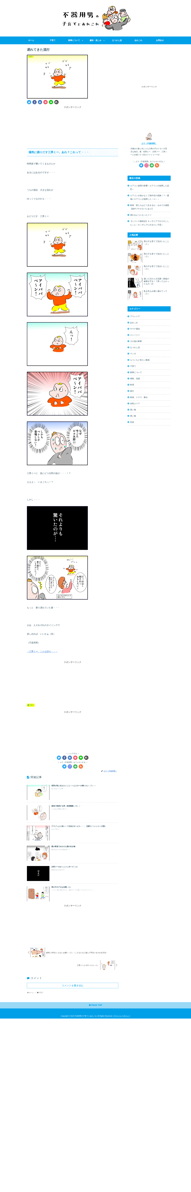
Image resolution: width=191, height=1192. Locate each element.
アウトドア (135, 316)
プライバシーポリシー (121, 1016)
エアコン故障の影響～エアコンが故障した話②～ (149, 187)
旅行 (132, 391)
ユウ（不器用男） (149, 143)
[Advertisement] (72, 126)
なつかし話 (135, 347)
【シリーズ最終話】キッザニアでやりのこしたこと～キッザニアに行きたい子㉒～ (149, 223)
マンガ (133, 353)
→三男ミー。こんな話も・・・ (42, 651)
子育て (31, 705)
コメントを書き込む (73, 985)
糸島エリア (135, 403)
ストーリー (135, 335)
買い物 (133, 410)
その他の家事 (136, 341)
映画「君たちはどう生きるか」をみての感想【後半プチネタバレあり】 (149, 207)
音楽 (132, 422)
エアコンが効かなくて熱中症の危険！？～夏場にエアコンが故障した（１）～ (149, 197)
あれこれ (134, 322)
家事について (136, 372)
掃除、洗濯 (135, 378)
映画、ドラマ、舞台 (139, 397)
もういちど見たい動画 (140, 360)
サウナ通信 (135, 329)
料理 (132, 385)
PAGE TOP (95, 1005)
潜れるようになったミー (141, 215)
